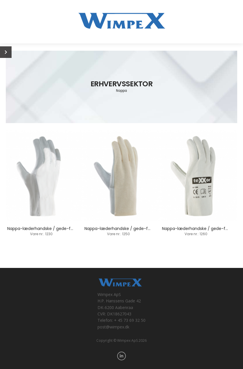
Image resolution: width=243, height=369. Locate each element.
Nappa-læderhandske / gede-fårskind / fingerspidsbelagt (65, 228)
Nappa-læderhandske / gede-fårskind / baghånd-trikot (140, 228)
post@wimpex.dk (113, 327)
